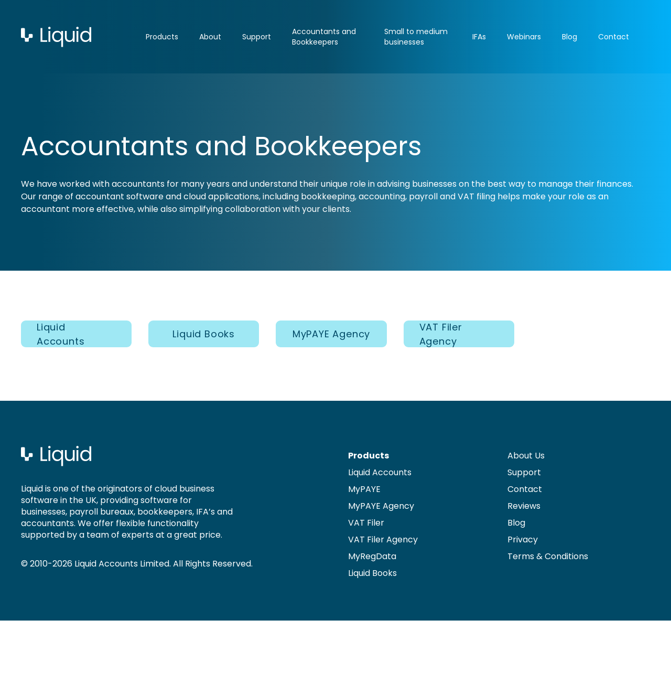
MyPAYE (364, 489)
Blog (569, 36)
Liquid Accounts (60, 334)
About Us (526, 456)
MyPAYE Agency (331, 333)
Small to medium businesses (416, 36)
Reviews (523, 506)
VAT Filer (366, 523)
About (210, 36)
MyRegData (372, 556)
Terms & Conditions (547, 556)
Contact (613, 36)
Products (162, 36)
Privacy (522, 539)
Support (256, 36)
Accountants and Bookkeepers (324, 36)
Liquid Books (203, 333)
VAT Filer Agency (440, 334)
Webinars (524, 36)
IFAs (479, 36)
